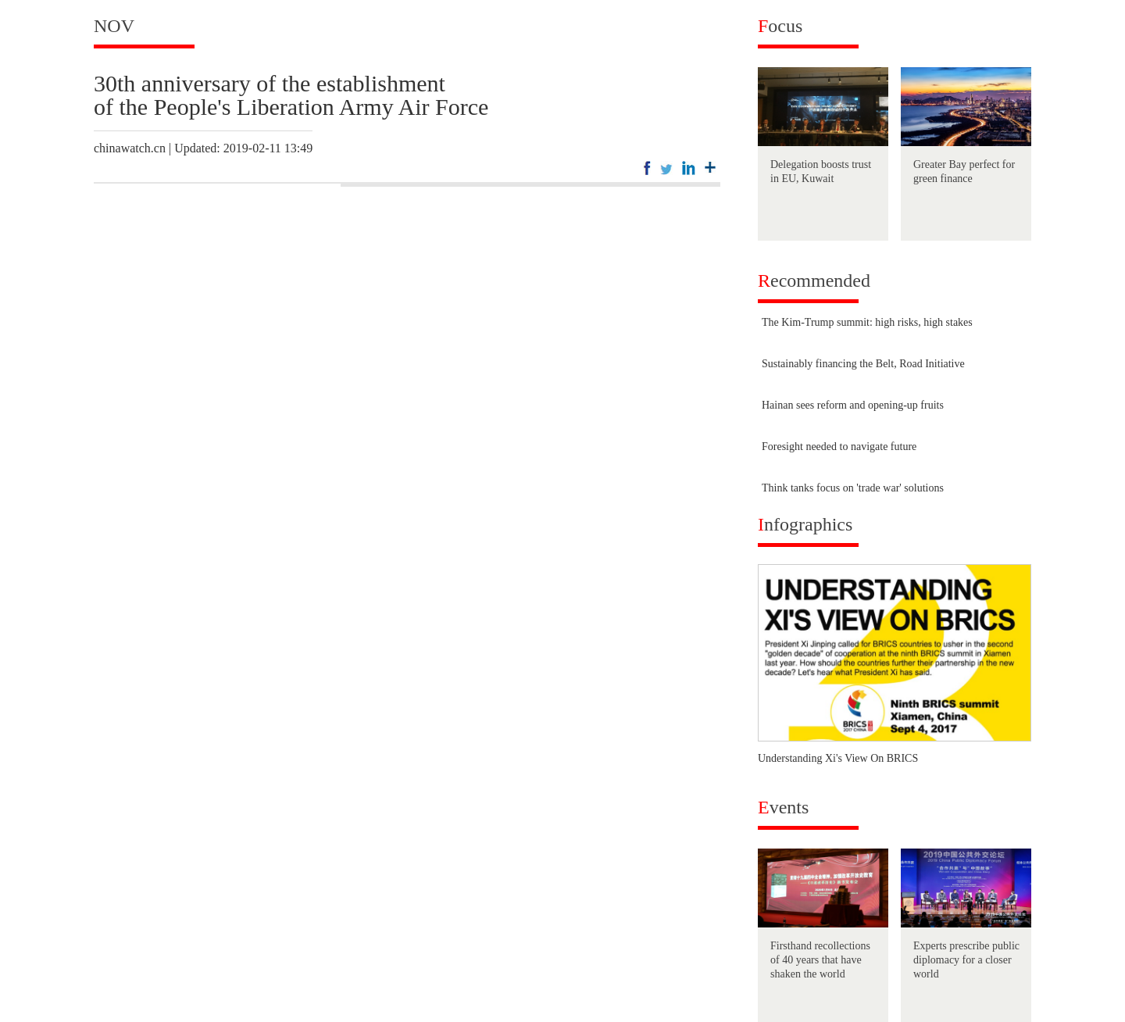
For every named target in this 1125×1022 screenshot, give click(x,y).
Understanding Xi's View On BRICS (838, 758)
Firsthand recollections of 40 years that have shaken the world (820, 960)
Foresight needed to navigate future (839, 446)
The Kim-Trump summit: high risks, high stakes (867, 322)
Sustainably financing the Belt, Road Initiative (863, 364)
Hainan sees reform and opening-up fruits (853, 405)
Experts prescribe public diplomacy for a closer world (966, 960)
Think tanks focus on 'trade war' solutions (853, 488)
